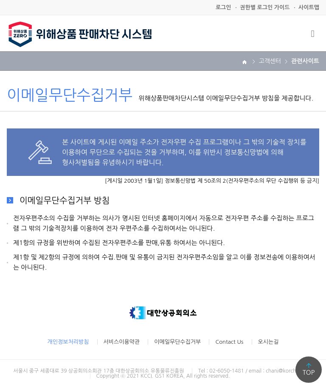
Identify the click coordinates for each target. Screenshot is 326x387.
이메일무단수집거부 (177, 342)
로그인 (223, 7)
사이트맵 (308, 7)
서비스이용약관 (122, 342)
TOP (309, 372)
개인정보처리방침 (68, 342)
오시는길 (268, 342)
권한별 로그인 (264, 7)
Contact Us (229, 342)
